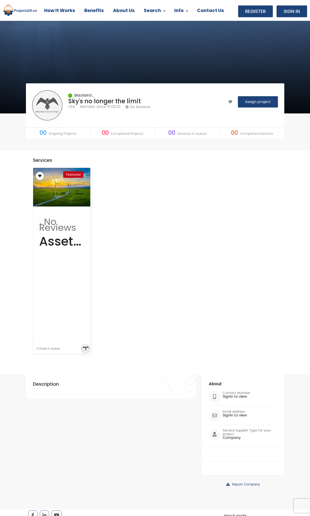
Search (154, 10)
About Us (124, 10)
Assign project (258, 101)
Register (255, 11)
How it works (59, 10)
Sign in (292, 11)
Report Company (243, 484)
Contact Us (210, 10)
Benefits (94, 10)
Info (181, 10)
